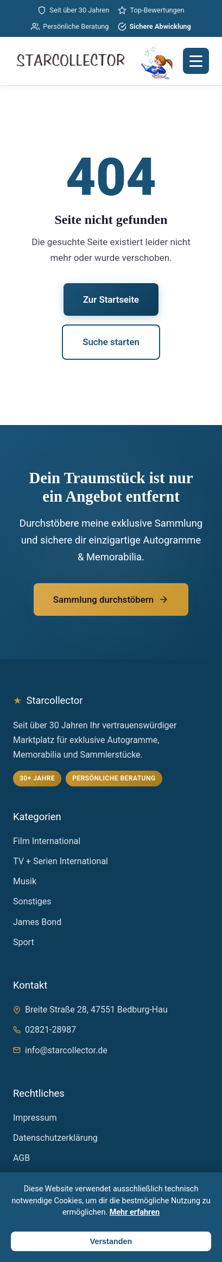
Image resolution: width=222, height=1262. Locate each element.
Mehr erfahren (135, 1212)
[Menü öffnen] (196, 61)
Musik (24, 881)
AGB (21, 1158)
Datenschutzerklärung (55, 1138)
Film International (46, 841)
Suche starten (111, 341)
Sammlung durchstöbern (111, 599)
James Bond (37, 922)
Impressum (35, 1118)
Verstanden (111, 1241)
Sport (23, 942)
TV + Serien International (60, 861)
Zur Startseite (111, 299)
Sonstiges (32, 901)
